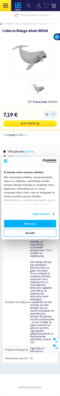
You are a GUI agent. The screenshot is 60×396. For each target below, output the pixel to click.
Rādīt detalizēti (41, 214)
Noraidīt (30, 233)
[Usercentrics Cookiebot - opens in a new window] (42, 161)
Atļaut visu (30, 223)
